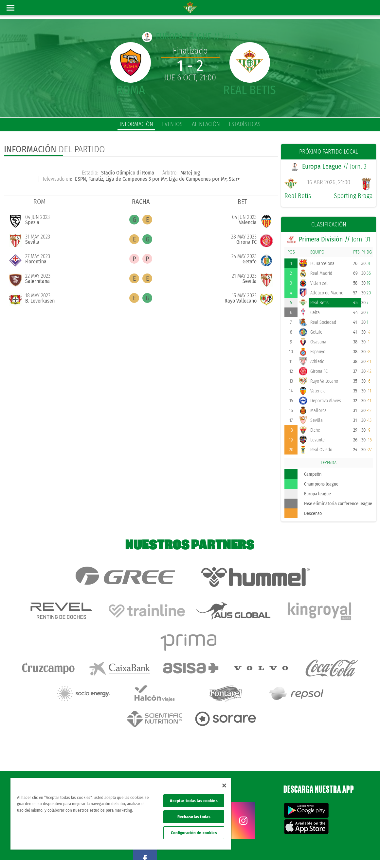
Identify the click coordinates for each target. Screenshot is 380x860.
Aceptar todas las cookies (193, 800)
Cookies (312, 844)
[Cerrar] (224, 785)
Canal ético (356, 844)
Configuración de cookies (194, 832)
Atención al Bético (60, 762)
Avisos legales (251, 844)
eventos (172, 124)
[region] (120, 814)
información (136, 124)
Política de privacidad (284, 844)
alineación (206, 124)
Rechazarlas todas (193, 816)
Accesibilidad (332, 844)
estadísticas (245, 124)
